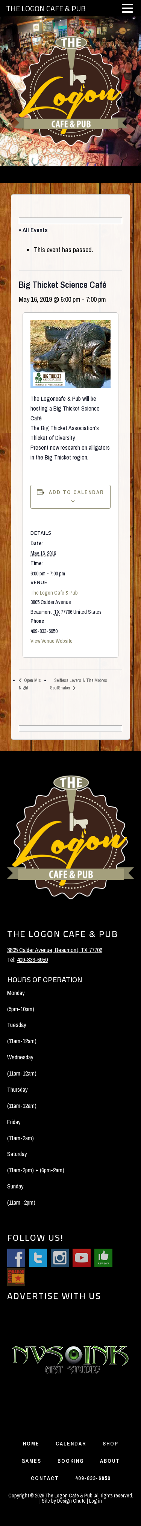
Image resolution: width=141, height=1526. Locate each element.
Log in (95, 1500)
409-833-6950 (32, 959)
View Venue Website (51, 640)
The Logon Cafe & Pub (54, 592)
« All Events (33, 230)
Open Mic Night (30, 684)
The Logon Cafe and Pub (70, 91)
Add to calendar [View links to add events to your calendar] (76, 492)
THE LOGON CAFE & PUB (46, 8)
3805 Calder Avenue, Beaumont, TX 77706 (54, 950)
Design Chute (71, 1500)
